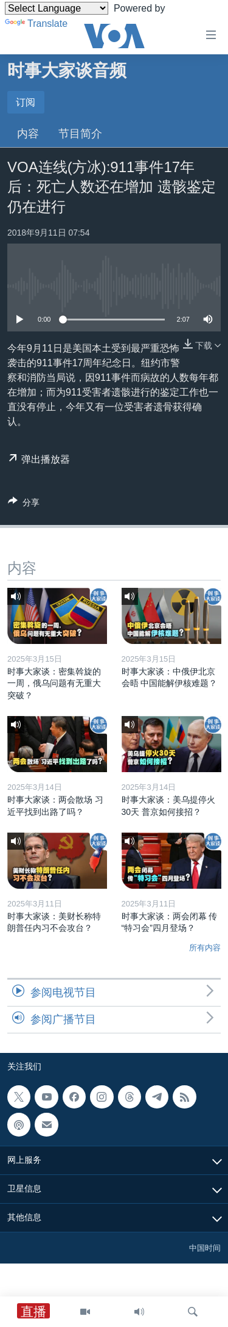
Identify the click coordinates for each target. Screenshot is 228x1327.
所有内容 (205, 947)
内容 (28, 134)
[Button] (24, 504)
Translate (36, 23)
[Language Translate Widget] (56, 8)
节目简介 (80, 134)
